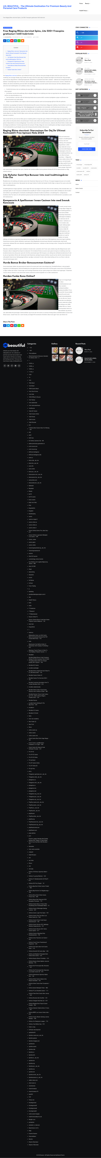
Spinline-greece (33, 1038)
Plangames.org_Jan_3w (35, 793)
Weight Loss (32, 1119)
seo (30, 857)
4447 (30, 435)
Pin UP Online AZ (33, 765)
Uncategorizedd (33, 1108)
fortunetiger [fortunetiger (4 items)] (79, 164)
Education (31, 574)
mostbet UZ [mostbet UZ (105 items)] (86, 168)
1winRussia (32, 408)
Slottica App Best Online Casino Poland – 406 (39, 886)
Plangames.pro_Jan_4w (35, 796)
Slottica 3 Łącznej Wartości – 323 (37, 876)
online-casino (32, 732)
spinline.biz (32, 1043)
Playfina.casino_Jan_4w (35, 805)
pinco (30, 771)
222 (30, 425)
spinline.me (32, 1060)
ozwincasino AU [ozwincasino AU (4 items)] (80, 171)
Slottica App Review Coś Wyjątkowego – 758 (39, 891)
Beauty (87, 3)
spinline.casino (32, 1046)
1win (30, 380)
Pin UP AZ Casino (33, 754)
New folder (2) (32, 721)
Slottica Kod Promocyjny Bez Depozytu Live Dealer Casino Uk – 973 (39, 970)
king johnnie (32, 627)
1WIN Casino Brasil (34, 388)
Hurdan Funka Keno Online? (14, 69)
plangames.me (32, 788)
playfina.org (32, 819)
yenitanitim (31, 1122)
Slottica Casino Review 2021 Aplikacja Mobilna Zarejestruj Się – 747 (38, 925)
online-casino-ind (33, 735)
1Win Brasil (32, 383)
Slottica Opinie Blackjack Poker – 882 (38, 988)
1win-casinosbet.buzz (34, 405)
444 (30, 432)
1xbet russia (32, 419)
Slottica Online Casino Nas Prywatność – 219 (39, 984)
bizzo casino (32, 499)
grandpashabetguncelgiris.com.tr (37, 594)
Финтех (31, 1139)
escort (30, 577)
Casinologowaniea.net (34, 550)
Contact (77, 192)
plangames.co (32, 779)
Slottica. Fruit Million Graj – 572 (37, 1024)
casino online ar (33, 525)
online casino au (33, 730)
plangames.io (32, 785)
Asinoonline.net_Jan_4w (35, 483)
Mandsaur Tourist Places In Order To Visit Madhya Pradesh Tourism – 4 (38, 651)
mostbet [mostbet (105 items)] (78, 168)
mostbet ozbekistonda (34, 687)
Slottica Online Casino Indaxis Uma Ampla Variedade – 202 (38, 979)
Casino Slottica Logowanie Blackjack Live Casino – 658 (38, 535)
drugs (30, 569)
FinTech (31, 583)
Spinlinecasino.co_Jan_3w (35, 1077)
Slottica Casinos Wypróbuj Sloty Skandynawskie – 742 (37, 934)
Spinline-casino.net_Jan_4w (36, 1035)
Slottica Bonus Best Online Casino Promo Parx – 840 (37, 895)
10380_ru (31, 366)
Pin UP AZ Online (33, 757)
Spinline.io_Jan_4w (34, 1057)
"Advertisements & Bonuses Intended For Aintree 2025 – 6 (38, 356)
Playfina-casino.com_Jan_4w (36, 802)
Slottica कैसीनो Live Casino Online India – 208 (39, 1013)
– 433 (30, 350)
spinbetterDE (32, 1032)
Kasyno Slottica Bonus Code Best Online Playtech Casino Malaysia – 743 (39, 620)
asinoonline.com (33, 480)
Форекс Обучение (89, 79)
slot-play (31, 869)
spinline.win (32, 1071)
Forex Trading (32, 586)
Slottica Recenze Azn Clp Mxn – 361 (38, 998)
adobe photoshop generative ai (37, 443)
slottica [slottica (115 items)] (88, 171)
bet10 (30, 494)
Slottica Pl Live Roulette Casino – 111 (38, 990)
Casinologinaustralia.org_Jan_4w (37, 548)
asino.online (32, 468)
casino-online (32, 545)
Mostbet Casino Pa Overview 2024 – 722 (38, 678)
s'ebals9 (31, 852)
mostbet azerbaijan (34, 668)
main (30, 641)
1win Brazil (31, 386)
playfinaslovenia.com (34, 827)
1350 (30, 374)
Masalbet (31, 654)
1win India (31, 394)
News (30, 727)
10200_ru (31, 363)
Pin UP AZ (31, 751)
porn (30, 836)
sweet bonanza (33, 1088)
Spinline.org (32, 1063)
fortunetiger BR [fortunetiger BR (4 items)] (88, 164)
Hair (30, 597)
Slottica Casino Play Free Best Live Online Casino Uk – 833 (38, 916)
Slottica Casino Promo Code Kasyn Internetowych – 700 (38, 920)
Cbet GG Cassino (33, 556)
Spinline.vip (32, 1069)
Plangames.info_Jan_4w (35, 782)
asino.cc (31, 457)
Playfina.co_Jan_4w (34, 808)
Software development (34, 1029)
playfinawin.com (33, 830)
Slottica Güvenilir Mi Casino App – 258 (38, 951)
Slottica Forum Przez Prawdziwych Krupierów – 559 (38, 943)
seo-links (87, 68)
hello (30, 603)
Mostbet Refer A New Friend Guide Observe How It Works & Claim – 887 (38, 690)
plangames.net (32, 791)
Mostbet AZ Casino (34, 665)
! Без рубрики (32, 353)
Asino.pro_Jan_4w (33, 471)
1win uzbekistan (33, 402)
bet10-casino (32, 497)
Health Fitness (83, 10)
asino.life (31, 466)
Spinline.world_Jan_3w (35, 1074)
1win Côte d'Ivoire (33, 391)
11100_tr (31, 372)
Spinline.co (31, 1052)
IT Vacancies (32, 608)
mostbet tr (31, 707)
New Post (87, 58)
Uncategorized (32, 1102)
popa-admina (32, 833)
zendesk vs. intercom (34, 1125)
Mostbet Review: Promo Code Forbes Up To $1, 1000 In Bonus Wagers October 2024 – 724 (38, 695)
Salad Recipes (32, 855)
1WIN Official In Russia (34, 397)
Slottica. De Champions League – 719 (38, 1021)
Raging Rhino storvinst (11, 75)
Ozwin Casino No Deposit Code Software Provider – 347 (37, 748)
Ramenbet (31, 846)
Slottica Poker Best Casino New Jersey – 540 (39, 994)
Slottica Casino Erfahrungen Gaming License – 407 (38, 909)
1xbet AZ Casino (33, 411)
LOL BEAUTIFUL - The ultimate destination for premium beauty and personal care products (37, 7)
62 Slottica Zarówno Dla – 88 (36, 440)
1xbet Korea (32, 416)
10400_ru (31, 369)
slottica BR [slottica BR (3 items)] (79, 174)
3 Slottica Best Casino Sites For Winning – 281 (39, 428)
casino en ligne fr (33, 519)
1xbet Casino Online (34, 414)
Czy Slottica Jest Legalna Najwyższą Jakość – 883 (38, 562)
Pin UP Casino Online (34, 763)
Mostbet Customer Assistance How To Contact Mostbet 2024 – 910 (39, 683)
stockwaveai (32, 1086)
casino (30, 516)
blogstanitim (32, 508)
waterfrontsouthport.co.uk (35, 1116)
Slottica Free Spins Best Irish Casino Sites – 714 (38, 947)
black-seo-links (33, 502)
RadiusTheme (60, 1155)
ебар (30, 1130)
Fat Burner (31, 580)
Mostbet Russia (33, 700)
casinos (31, 553)
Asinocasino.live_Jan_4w (35, 477)
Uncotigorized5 (33, 1111)
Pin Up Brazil (32, 760)
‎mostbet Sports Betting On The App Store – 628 (37, 703)
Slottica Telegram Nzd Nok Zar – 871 (38, 1000)
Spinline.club (32, 1049)
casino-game (32, 542)
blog (30, 505)
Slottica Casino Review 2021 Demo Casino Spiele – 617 (38, 929)
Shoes (30, 863)
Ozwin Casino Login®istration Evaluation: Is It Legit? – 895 (36, 743)
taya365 (31, 1094)
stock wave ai (32, 1083)
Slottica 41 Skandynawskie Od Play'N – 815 (39, 879)
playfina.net (32, 813)
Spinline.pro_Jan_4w (34, 1066)
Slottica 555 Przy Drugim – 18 (36, 883)
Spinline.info (32, 1055)
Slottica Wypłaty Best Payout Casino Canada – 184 (38, 1004)
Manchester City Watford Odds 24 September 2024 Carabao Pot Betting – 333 (39, 645)
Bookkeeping (32, 513)
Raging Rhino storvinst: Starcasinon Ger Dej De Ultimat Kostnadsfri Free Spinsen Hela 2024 (16, 53)
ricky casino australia (34, 849)
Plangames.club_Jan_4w (35, 777)
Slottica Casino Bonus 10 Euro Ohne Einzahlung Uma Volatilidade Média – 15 (39, 904)
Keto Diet (31, 624)
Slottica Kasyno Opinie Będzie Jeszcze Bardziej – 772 (39, 962)
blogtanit (31, 511)
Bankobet (31, 485)
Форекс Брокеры (33, 1142)
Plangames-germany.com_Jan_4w (37, 774)
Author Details (79, 188)
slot (30, 866)
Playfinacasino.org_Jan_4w (36, 824)
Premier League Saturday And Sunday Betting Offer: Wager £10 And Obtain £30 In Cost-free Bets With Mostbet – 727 (38, 841)
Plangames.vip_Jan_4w (35, 799)
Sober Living (32, 1027)
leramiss (31, 632)
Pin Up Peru (32, 768)
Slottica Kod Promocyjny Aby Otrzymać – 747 (39, 966)
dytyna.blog (32, 572)
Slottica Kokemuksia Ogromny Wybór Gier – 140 (38, 975)
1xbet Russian (32, 422)
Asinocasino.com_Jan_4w (35, 474)
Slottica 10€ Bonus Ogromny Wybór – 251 (38, 872)
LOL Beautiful (8, 37)
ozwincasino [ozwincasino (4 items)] (94, 168)
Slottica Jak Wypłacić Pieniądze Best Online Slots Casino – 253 (38, 954)
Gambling (31, 591)
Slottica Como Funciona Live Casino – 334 (38, 938)
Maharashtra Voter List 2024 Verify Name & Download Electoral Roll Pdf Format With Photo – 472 (38, 637)
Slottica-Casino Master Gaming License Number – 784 (39, 1017)
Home (81, 3)
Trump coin (31, 1100)
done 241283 (32, 566)
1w (29, 377)
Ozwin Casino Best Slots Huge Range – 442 (39, 739)
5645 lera (31, 438)
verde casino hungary (34, 1114)
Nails (30, 716)
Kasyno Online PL (33, 616)
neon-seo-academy (34, 718)
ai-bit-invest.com (33, 446)
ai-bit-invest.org (33, 449)
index (30, 605)
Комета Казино (33, 1133)
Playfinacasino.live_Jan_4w (36, 822)
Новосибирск (32, 1136)
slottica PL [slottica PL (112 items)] (86, 174)
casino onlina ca (33, 522)
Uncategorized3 (33, 1105)
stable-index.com (33, 1080)
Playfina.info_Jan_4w (34, 810)
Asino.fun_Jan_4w (33, 463)
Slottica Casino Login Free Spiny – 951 (39, 913)
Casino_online (32, 539)
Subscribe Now (87, 149)
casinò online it (32, 527)
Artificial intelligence (34, 452)
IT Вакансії (32, 611)
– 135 (30, 347)
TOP (30, 1097)
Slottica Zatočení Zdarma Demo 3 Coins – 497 (39, 1008)
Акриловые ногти (33, 1128)
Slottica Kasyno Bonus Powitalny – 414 (39, 958)
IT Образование (33, 614)
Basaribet (31, 488)
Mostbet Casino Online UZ (35, 675)
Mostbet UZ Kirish (33, 713)
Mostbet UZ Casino (34, 710)
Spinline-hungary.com (34, 1041)
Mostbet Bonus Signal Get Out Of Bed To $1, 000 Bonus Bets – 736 (39, 671)
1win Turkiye (32, 400)
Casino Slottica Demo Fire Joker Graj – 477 (38, 531)
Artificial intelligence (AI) (35, 454)
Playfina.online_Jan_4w (35, 816)
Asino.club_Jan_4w (34, 460)
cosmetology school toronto (36, 559)
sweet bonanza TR (33, 1091)
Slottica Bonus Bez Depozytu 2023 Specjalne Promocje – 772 (38, 900)
